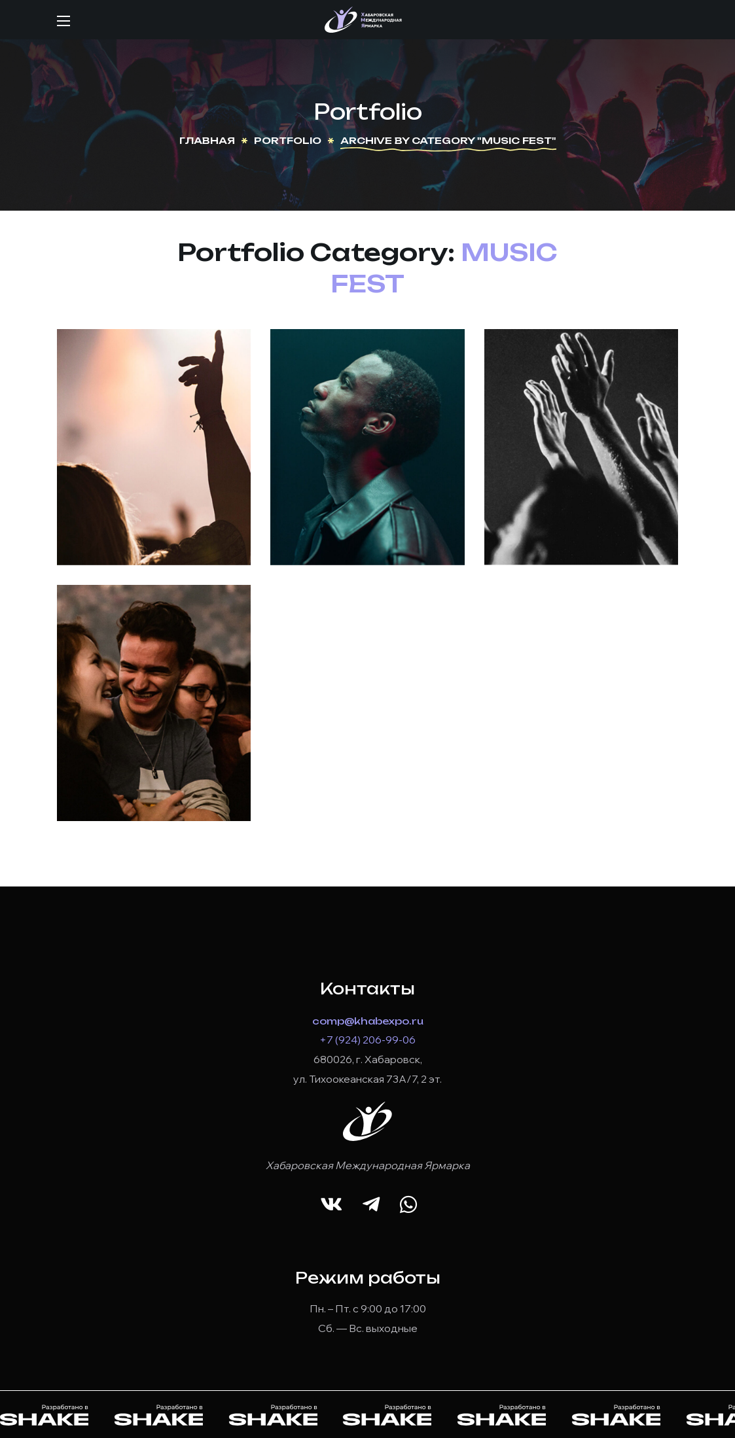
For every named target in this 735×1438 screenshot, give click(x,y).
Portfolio (287, 140)
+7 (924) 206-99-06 (367, 1039)
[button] (331, 1204)
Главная (207, 140)
